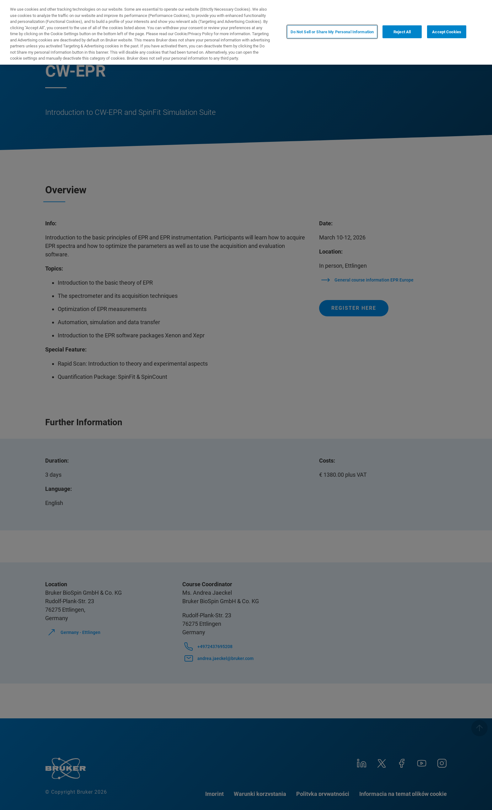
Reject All (402, 32)
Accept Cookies (446, 32)
